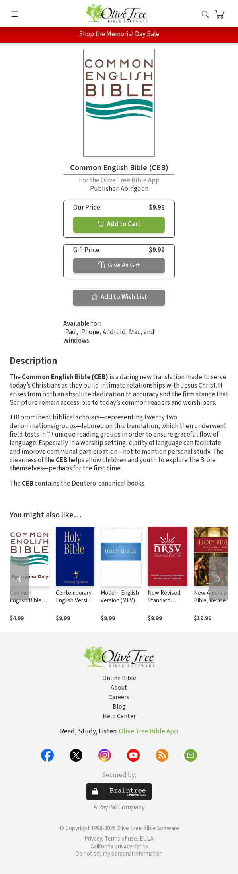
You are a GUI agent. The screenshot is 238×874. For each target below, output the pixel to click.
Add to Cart (119, 224)
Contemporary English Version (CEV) (75, 600)
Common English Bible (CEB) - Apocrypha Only (29, 604)
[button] (205, 15)
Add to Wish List (119, 297)
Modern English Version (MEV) (120, 597)
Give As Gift (119, 265)
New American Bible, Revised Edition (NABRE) (212, 604)
